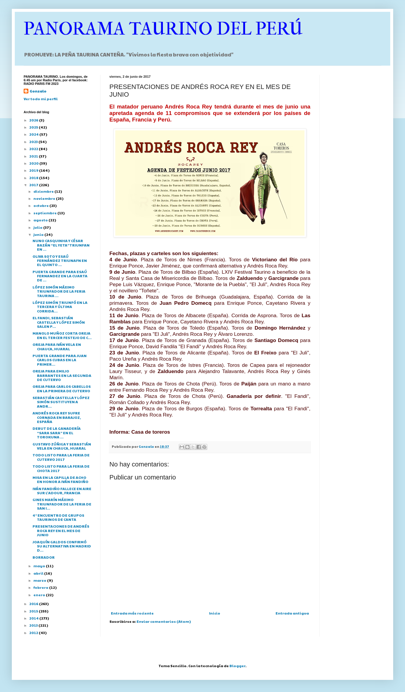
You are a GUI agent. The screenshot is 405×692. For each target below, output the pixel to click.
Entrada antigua (292, 613)
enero (39, 594)
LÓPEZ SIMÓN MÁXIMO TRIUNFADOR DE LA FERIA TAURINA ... (59, 291)
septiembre (45, 212)
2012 (34, 632)
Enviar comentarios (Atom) (164, 621)
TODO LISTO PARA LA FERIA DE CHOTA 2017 (61, 468)
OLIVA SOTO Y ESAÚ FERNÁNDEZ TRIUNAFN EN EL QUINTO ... (60, 260)
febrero (41, 587)
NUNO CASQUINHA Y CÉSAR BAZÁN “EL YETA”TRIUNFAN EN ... (61, 245)
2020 (34, 163)
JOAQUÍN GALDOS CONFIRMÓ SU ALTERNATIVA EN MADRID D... (62, 546)
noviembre (44, 198)
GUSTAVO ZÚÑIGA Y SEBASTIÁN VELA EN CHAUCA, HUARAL (62, 446)
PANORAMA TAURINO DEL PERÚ (163, 28)
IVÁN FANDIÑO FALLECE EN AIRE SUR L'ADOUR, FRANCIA (62, 490)
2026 (34, 120)
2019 (34, 170)
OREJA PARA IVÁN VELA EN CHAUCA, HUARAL (57, 346)
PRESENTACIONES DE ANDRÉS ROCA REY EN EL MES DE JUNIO (61, 530)
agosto (40, 220)
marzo (40, 580)
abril (38, 573)
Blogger (237, 665)
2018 (34, 177)
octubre (41, 205)
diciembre (43, 191)
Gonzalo (38, 91)
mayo (39, 565)
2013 (33, 625)
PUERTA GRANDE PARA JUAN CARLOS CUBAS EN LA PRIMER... (60, 360)
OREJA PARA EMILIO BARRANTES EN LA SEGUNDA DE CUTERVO (62, 375)
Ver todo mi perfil (41, 98)
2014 (34, 618)
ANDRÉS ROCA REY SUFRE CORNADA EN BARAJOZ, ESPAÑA (57, 417)
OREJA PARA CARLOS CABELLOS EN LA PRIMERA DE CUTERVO (62, 388)
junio (38, 234)
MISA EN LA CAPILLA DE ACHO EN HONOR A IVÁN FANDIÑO (60, 479)
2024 (34, 134)
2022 (34, 148)
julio (38, 227)
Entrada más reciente (132, 613)
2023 (33, 141)
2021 (34, 156)
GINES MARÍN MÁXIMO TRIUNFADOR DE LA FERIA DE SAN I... (62, 504)
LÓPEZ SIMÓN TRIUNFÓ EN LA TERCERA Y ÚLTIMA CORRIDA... (60, 306)
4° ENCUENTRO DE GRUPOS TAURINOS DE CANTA (58, 517)
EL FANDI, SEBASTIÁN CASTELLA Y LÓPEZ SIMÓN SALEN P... (59, 322)
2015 (34, 611)
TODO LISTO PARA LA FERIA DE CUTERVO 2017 (61, 457)
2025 (34, 127)
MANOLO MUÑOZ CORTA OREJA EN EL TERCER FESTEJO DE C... (62, 335)
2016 (34, 603)
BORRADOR (44, 557)
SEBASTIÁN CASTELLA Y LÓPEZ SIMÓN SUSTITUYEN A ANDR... (61, 402)
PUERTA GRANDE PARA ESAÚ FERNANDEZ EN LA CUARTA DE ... (60, 276)
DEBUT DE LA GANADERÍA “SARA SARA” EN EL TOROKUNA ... (57, 432)
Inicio (214, 613)
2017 (34, 184)
